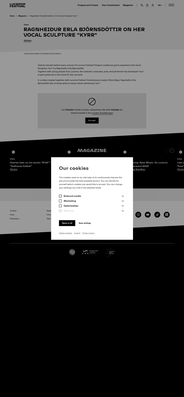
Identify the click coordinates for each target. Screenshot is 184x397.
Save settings (89, 222)
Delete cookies (65, 233)
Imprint (77, 233)
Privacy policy (88, 233)
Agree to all (68, 222)
